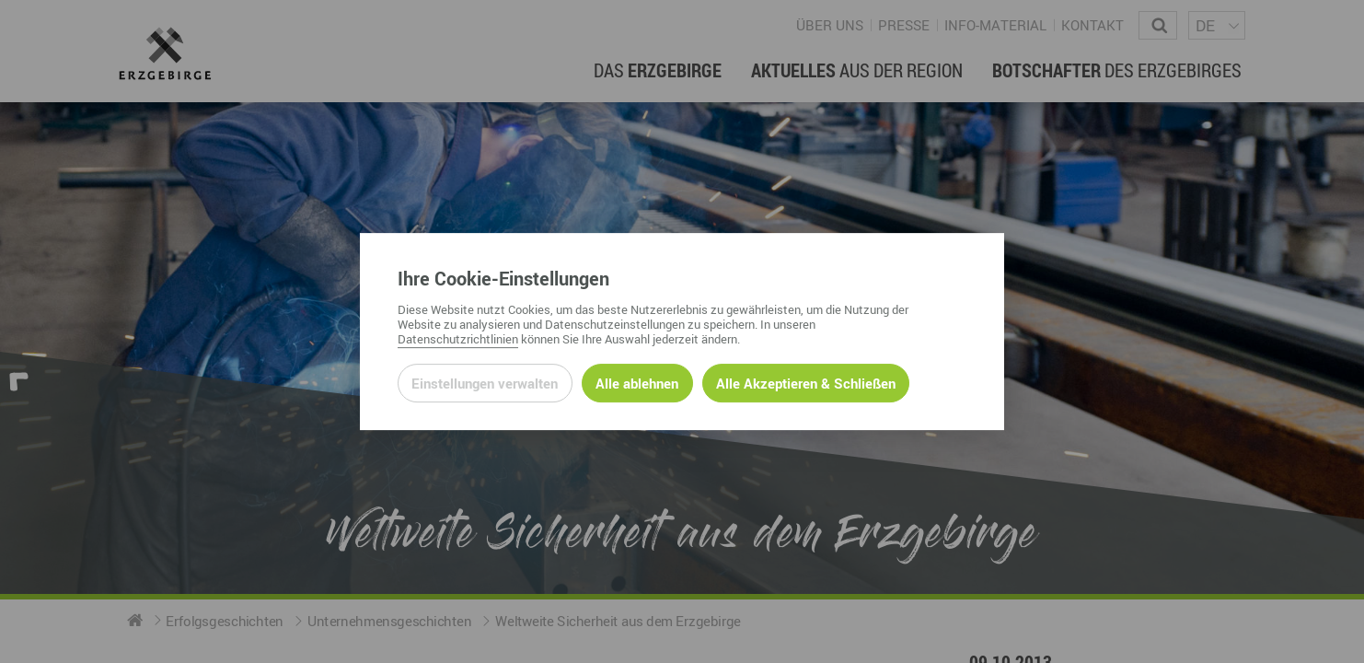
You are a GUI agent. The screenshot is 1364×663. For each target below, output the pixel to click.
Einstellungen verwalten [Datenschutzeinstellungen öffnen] (484, 383)
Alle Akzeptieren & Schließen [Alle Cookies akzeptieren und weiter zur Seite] (806, 383)
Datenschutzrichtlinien (458, 339)
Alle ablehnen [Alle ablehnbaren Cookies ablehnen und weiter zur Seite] (636, 383)
